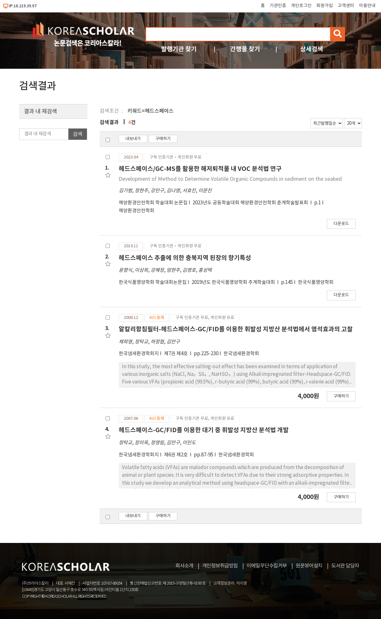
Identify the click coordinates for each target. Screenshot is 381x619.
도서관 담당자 (345, 566)
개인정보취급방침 (220, 566)
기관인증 (278, 5)
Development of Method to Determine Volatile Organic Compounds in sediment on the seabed (230, 179)
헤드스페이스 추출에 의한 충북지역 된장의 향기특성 (185, 258)
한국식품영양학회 (316, 282)
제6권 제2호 (176, 455)
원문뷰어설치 (309, 566)
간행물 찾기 (245, 49)
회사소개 (184, 566)
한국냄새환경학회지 (139, 353)
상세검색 (311, 49)
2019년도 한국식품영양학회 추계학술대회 (234, 282)
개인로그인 (301, 5)
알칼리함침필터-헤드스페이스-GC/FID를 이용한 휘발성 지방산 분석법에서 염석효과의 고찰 (236, 329)
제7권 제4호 (176, 353)
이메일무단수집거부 (267, 566)
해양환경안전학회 (136, 211)
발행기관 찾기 (179, 49)
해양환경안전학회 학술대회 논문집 (153, 203)
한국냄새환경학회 (241, 353)
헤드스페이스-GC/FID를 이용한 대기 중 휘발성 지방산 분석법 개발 (204, 430)
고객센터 (346, 5)
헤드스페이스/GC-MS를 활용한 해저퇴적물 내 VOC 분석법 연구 (200, 168)
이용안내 (367, 5)
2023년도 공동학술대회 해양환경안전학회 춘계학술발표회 (251, 203)
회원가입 (324, 5)
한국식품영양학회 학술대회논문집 (153, 282)
